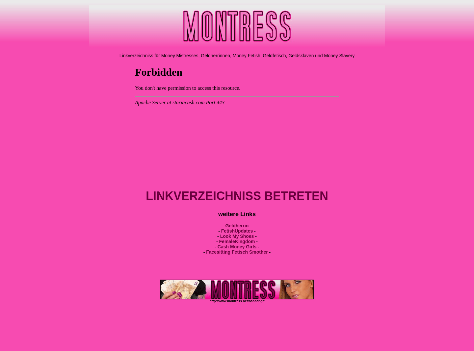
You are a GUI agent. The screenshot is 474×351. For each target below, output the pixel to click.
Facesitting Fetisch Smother (237, 252)
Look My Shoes (237, 236)
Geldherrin (237, 225)
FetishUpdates (237, 231)
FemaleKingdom (237, 241)
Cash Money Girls (237, 246)
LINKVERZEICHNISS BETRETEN (237, 196)
